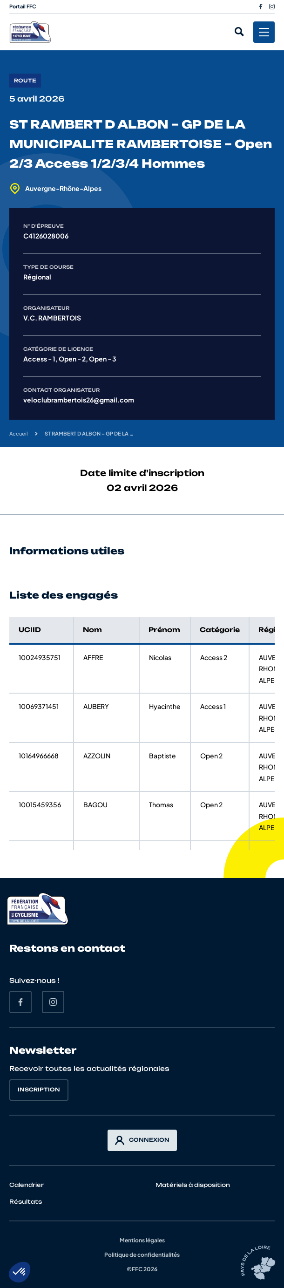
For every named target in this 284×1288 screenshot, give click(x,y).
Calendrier (26, 1184)
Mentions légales (142, 1240)
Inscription (39, 1089)
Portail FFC (22, 6)
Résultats (25, 1201)
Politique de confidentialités (142, 1254)
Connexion (142, 1140)
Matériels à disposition (193, 1184)
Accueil (18, 433)
